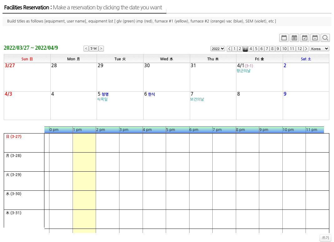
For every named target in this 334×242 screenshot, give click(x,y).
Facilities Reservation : (83, 7)
